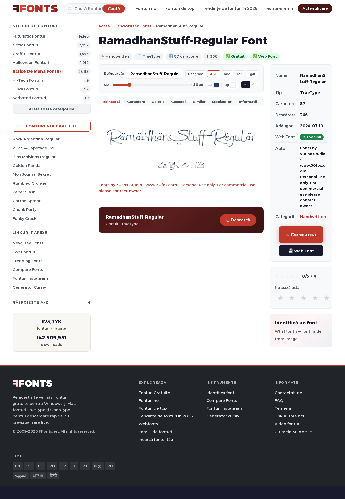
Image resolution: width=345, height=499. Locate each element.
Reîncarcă (111, 102)
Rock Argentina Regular (36, 139)
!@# (252, 74)
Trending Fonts (27, 260)
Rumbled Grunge (29, 183)
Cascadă (179, 102)
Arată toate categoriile (51, 108)
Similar (199, 102)
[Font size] (152, 85)
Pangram (195, 74)
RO (52, 466)
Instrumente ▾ (279, 8)
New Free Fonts (28, 243)
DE (29, 466)
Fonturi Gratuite (154, 392)
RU (110, 466)
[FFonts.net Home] (35, 9)
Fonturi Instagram (30, 278)
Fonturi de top (180, 8)
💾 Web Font (301, 250)
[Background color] (233, 85)
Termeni (283, 408)
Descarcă (238, 220)
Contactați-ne (288, 392)
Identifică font (220, 392)
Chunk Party (24, 209)
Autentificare (315, 8)
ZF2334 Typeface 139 (33, 148)
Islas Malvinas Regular (34, 156)
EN (17, 466)
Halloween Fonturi (31, 62)
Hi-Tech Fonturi (28, 80)
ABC (213, 74)
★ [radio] (280, 297)
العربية (20, 475)
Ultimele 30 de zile (293, 431)
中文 (97, 466)
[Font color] (216, 85)
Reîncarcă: (114, 73)
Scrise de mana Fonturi (38, 71)
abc (227, 74)
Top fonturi (24, 252)
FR (63, 466)
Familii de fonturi (155, 431)
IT (74, 466)
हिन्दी (53, 475)
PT (85, 466)
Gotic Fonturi (25, 45)
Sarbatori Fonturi (29, 97)
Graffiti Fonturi (27, 53)
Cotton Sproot (27, 200)
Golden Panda (27, 165)
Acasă (104, 26)
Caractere (136, 102)
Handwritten (313, 216)
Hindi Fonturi (25, 89)
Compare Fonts (28, 269)
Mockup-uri (222, 102)
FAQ (279, 400)
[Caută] (95, 8)
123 (239, 74)
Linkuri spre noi (289, 416)
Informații (248, 102)
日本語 (38, 475)
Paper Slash (24, 192)
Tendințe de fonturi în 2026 (230, 8)
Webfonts (148, 423)
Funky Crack (24, 218)
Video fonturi (287, 423)
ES (40, 466)
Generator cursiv (29, 287)
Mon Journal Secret (32, 174)
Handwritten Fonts (133, 26)
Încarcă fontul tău (156, 439)
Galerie (158, 102)
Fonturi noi (146, 8)
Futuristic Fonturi (29, 36)
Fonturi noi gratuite (51, 126)
